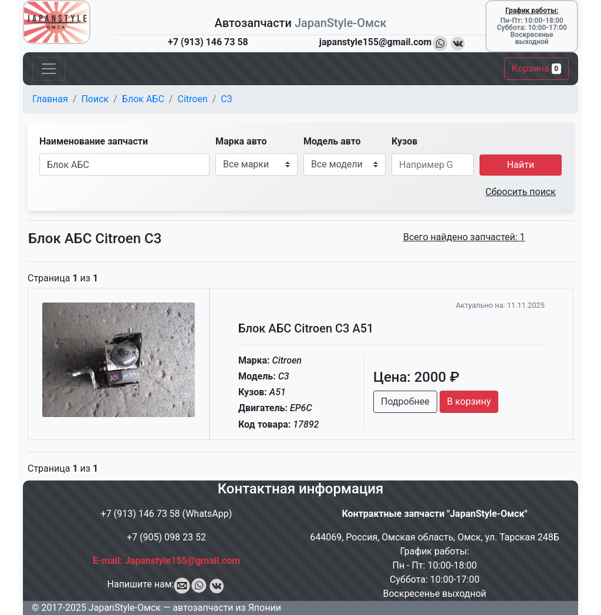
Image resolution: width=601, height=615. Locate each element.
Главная (50, 99)
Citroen (192, 99)
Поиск (95, 99)
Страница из (63, 278)
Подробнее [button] (405, 401)
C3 (226, 99)
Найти (520, 164)
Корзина (536, 68)
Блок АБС (143, 99)
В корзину (469, 401)
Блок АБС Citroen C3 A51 (305, 328)
